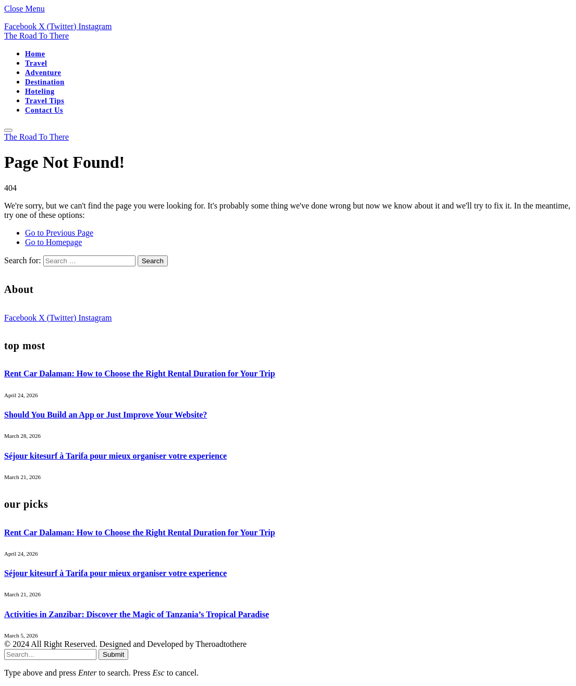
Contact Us (44, 110)
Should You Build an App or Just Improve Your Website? (105, 414)
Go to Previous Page (59, 232)
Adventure (43, 72)
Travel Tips (44, 100)
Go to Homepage (53, 242)
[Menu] (8, 130)
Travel (36, 63)
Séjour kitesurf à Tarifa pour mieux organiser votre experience (115, 455)
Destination (45, 82)
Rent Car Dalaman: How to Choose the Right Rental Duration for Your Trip (139, 373)
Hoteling (40, 91)
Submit (113, 654)
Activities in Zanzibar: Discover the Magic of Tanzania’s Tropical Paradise (136, 614)
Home (35, 54)
